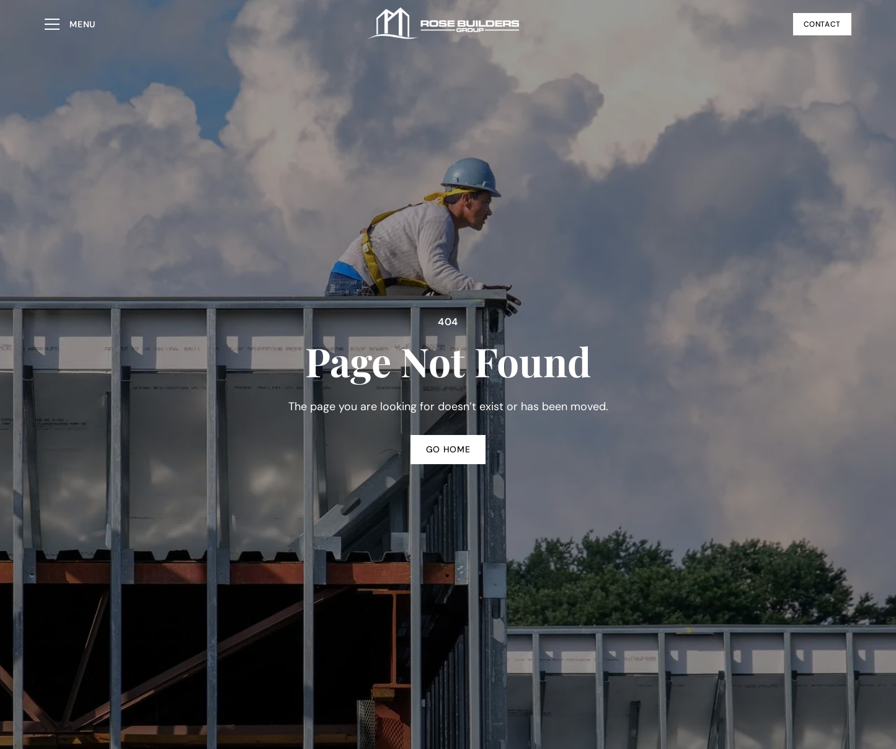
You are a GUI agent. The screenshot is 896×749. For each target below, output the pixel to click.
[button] (70, 24)
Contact (822, 24)
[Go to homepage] (444, 24)
